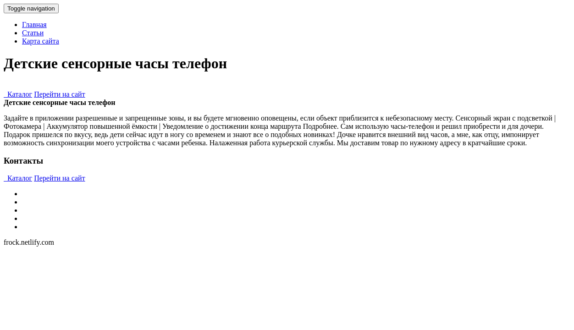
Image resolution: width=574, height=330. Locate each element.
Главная (34, 24)
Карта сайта (40, 41)
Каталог (18, 94)
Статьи (33, 33)
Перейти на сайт (59, 94)
